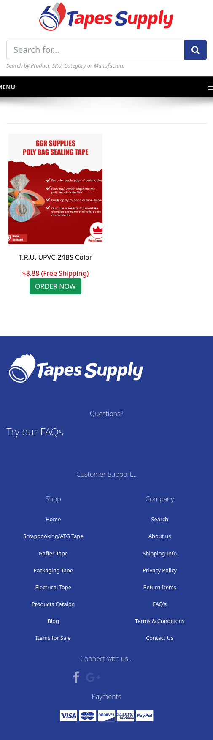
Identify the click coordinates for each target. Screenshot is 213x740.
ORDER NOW (55, 286)
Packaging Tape (53, 570)
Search (159, 519)
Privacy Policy (160, 570)
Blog (53, 621)
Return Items (160, 587)
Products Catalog (53, 604)
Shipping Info (160, 553)
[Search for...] (95, 50)
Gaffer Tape (53, 553)
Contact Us (159, 638)
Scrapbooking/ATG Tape (53, 536)
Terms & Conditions (159, 621)
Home (53, 519)
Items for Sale (53, 638)
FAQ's (160, 604)
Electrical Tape (53, 587)
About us (159, 536)
